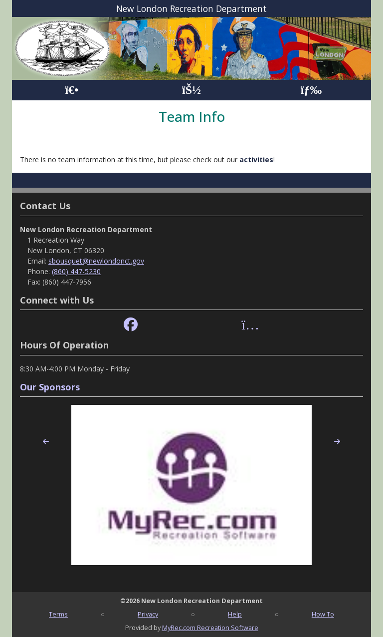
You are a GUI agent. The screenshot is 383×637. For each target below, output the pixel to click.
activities (256, 159)
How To (323, 614)
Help (235, 614)
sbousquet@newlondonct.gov (96, 261)
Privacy (148, 614)
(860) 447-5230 (76, 271)
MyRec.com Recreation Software (210, 627)
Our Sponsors (50, 387)
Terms (58, 614)
